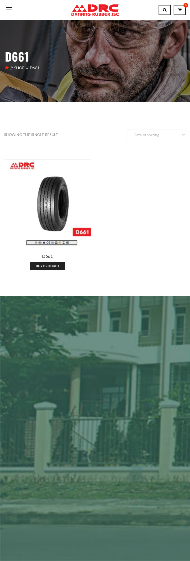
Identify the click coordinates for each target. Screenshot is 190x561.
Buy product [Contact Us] (47, 266)
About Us (12, 509)
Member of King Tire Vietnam (35, 402)
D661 (47, 256)
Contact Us (37, 509)
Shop (19, 67)
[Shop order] (156, 134)
